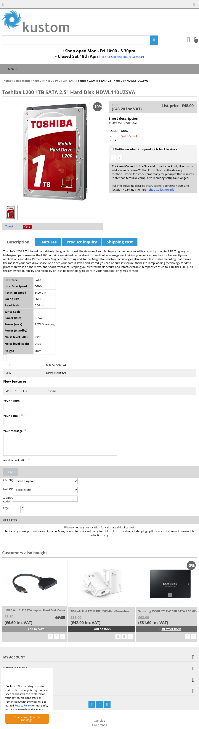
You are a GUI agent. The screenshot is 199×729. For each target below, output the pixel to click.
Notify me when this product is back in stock (144, 149)
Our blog (99, 721)
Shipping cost (120, 242)
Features (48, 242)
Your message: (13, 431)
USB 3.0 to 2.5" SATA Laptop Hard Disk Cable (35, 610)
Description (18, 242)
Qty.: (6, 508)
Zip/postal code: (8, 499)
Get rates (10, 520)
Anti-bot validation (15, 460)
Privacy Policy (22, 705)
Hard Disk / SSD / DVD (47, 80)
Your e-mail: (11, 416)
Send (10, 472)
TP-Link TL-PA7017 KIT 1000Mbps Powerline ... (102, 611)
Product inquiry (82, 242)
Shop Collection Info (162, 190)
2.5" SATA (69, 80)
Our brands (99, 725)
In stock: (113, 138)
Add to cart (35, 629)
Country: (8, 480)
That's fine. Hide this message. (27, 718)
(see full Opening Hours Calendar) (122, 57)
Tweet (9, 226)
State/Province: (8, 489)
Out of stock (101, 629)
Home (7, 80)
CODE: (113, 131)
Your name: (11, 400)
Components (22, 80)
